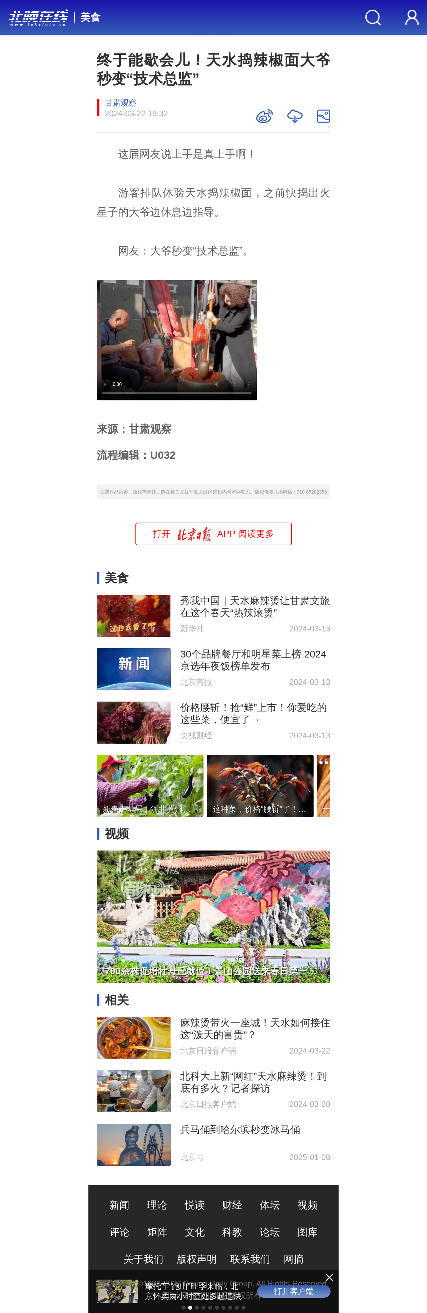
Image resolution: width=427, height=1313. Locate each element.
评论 (119, 1232)
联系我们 (250, 1259)
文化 (195, 1232)
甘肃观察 (121, 102)
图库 (308, 1232)
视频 (308, 1204)
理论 (157, 1204)
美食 (90, 17)
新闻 (119, 1204)
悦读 (195, 1204)
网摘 (294, 1259)
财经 (232, 1204)
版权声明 (197, 1259)
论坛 (270, 1232)
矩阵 (157, 1232)
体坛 (270, 1204)
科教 (232, 1232)
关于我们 (143, 1259)
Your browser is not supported (177, 340)
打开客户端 (294, 1291)
